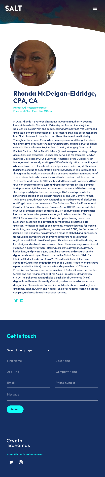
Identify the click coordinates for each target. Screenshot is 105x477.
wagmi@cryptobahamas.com (25, 454)
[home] (47, 8)
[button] (95, 8)
